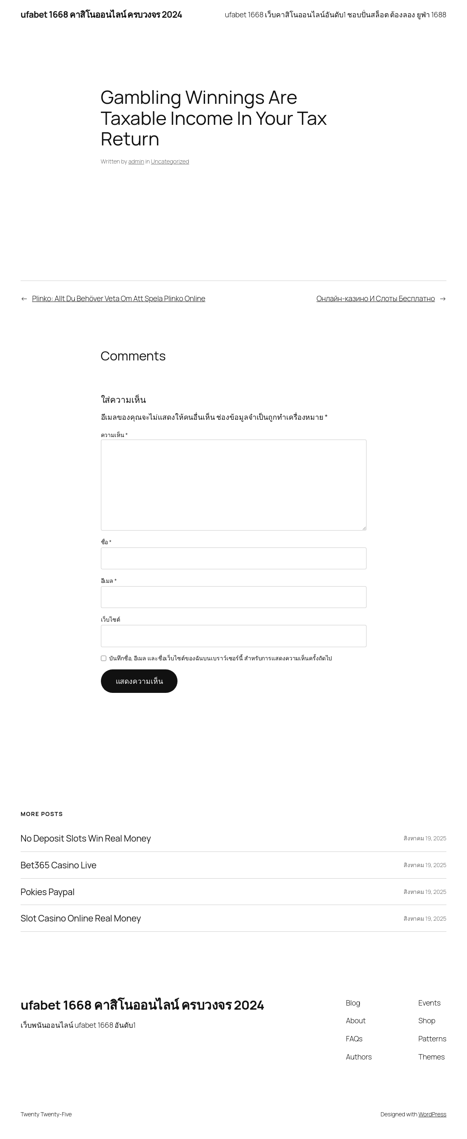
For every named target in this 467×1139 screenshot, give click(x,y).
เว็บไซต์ (110, 619)
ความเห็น (114, 435)
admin (136, 161)
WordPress (432, 1114)
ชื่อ (106, 542)
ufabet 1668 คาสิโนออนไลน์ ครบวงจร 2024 (101, 14)
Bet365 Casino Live (58, 865)
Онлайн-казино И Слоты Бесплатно (376, 298)
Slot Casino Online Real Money (81, 918)
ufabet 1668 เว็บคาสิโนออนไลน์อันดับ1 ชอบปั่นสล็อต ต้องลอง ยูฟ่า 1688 (335, 14)
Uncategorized (170, 161)
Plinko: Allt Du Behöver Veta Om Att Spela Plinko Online (118, 298)
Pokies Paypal (48, 892)
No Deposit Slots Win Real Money (86, 838)
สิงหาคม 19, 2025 (425, 838)
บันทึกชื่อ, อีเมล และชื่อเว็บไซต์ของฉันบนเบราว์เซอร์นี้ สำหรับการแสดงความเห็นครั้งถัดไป (220, 658)
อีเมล (109, 581)
